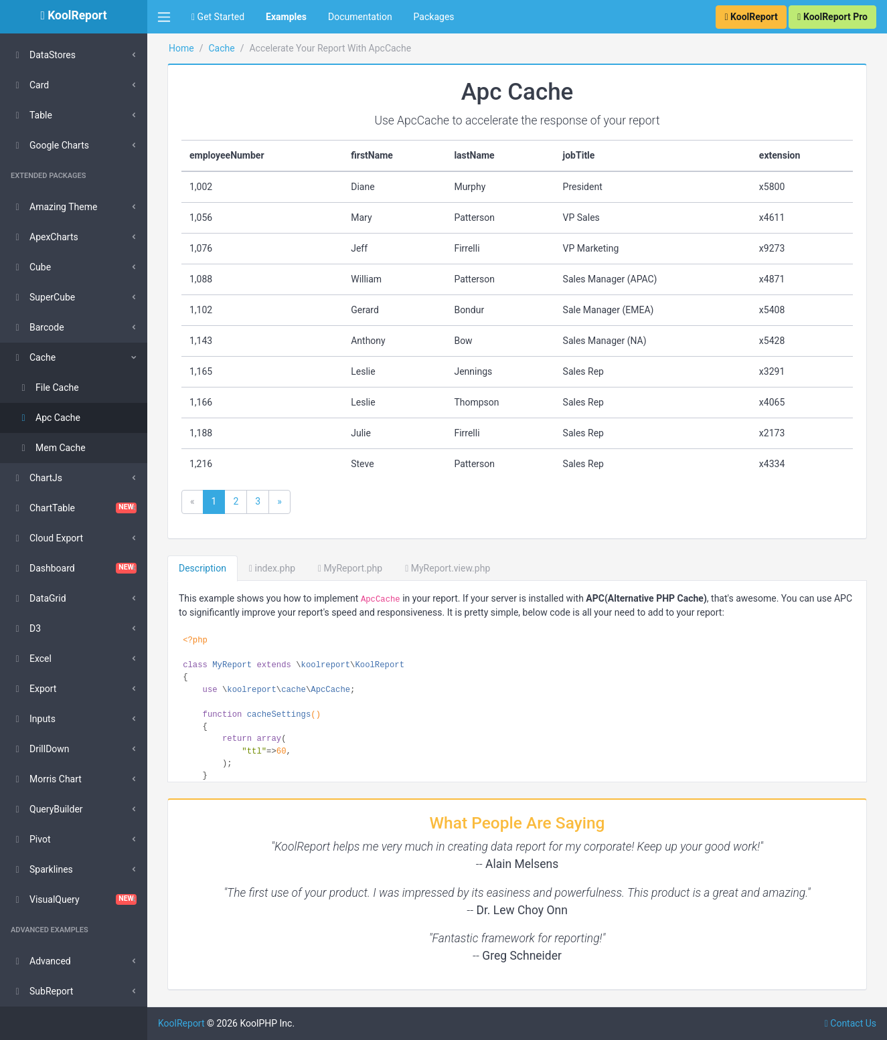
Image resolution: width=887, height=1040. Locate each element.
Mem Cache (51, 447)
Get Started (217, 16)
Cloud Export (47, 538)
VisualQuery (74, 899)
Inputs (33, 718)
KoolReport (181, 1023)
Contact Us (850, 1023)
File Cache (48, 387)
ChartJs (36, 477)
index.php (272, 568)
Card (30, 85)
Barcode (37, 327)
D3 (26, 628)
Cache (33, 357)
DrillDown (40, 749)
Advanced (41, 961)
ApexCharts (44, 237)
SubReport (42, 991)
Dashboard (74, 568)
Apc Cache (48, 417)
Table (31, 115)
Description (202, 568)
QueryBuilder (47, 809)
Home (181, 48)
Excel (31, 658)
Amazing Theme (54, 206)
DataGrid (38, 598)
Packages (434, 16)
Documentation (360, 16)
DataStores (43, 55)
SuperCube (43, 297)
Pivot (30, 839)
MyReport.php (350, 568)
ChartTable (74, 508)
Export (33, 688)
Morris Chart (46, 779)
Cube (31, 267)
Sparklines (42, 869)
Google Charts (50, 145)
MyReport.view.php (447, 568)
